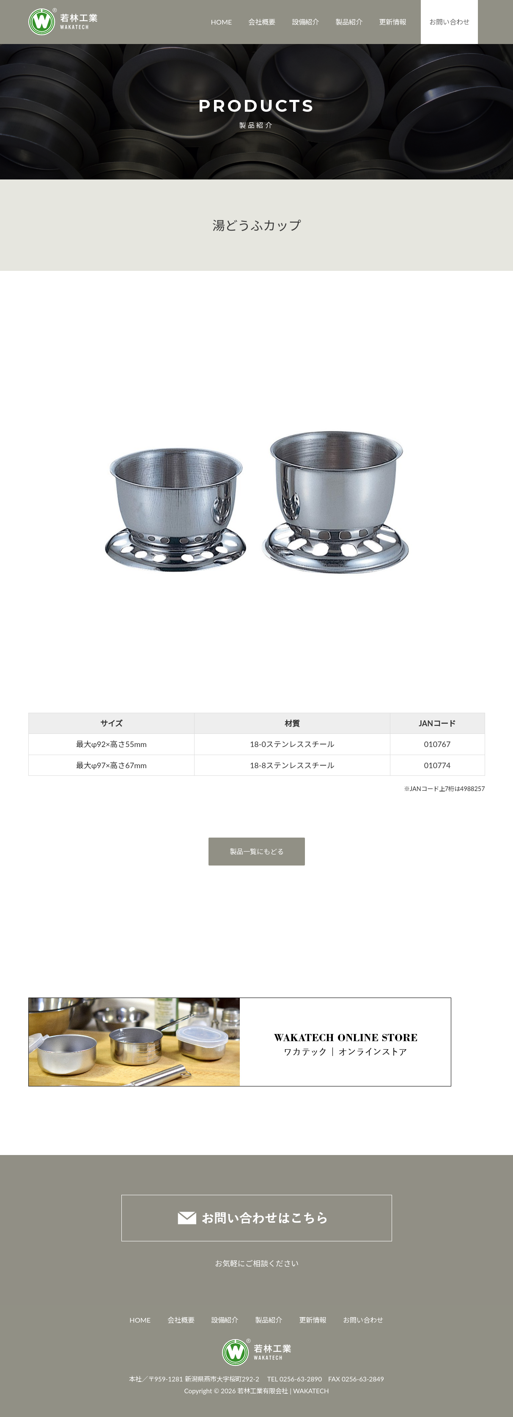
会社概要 (261, 22)
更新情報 (392, 22)
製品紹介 (348, 22)
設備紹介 (305, 22)
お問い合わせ (449, 22)
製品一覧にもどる (257, 851)
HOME (221, 22)
